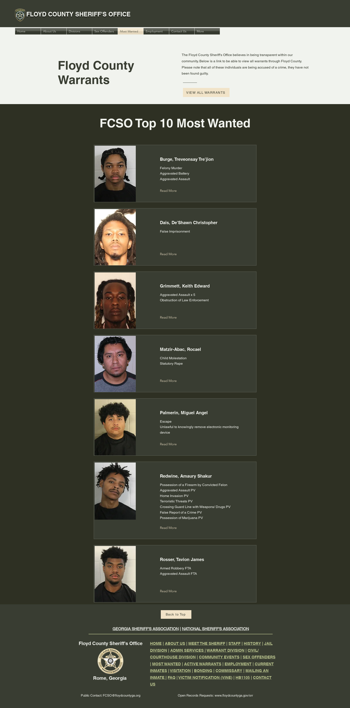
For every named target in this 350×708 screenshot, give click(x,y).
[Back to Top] (176, 614)
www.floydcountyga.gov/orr (234, 695)
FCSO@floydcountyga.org (121, 695)
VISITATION (180, 670)
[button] (207, 31)
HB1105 (243, 677)
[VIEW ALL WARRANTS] (206, 92)
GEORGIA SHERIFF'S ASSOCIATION (145, 629)
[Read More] (171, 191)
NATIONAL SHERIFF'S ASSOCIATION (215, 629)
